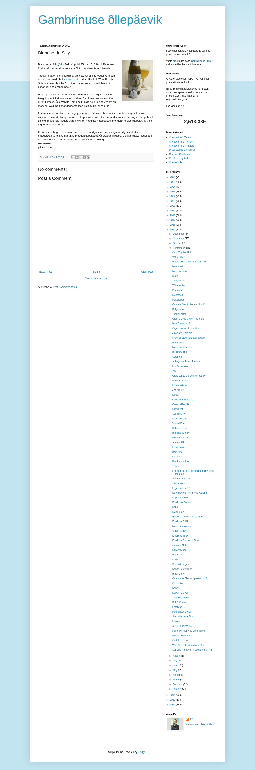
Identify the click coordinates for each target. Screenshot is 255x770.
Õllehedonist (176, 162)
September (179, 248)
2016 (173, 224)
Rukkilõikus (178, 299)
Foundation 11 (180, 554)
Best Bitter (177, 452)
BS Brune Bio (179, 352)
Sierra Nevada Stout (183, 616)
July (175, 660)
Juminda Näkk (180, 545)
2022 (173, 196)
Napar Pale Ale (180, 592)
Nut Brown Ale (180, 366)
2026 (173, 177)
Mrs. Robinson (180, 271)
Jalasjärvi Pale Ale (182, 333)
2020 (173, 205)
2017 (173, 220)
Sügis (175, 275)
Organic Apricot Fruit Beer (186, 328)
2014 (173, 695)
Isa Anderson (179, 418)
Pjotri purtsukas (180, 461)
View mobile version (96, 278)
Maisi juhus (178, 512)
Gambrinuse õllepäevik (100, 19)
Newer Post (45, 271)
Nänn (175, 588)
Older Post (147, 271)
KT (191, 719)
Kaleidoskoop (179, 428)
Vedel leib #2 (179, 257)
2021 (173, 201)
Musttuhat (177, 266)
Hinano (176, 621)
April (175, 674)
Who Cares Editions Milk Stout (188, 645)
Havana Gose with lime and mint (189, 261)
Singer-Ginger (179, 530)
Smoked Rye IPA (181, 478)
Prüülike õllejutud (178, 158)
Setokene (177, 356)
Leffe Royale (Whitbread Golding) (190, 492)
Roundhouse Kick (181, 611)
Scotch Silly (178, 413)
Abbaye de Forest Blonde (186, 361)
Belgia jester (179, 309)
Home (96, 271)
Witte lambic (178, 285)
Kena (175, 507)
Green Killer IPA (180, 404)
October (177, 243)
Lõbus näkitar (179, 385)
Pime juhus (178, 342)
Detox (175, 394)
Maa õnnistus (179, 347)
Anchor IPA (178, 442)
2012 (173, 704)
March (176, 679)
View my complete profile (199, 724)
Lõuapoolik (178, 447)
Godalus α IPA (180, 640)
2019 (173, 210)
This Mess (177, 466)
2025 (173, 182)
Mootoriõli (177, 295)
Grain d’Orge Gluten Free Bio (188, 318)
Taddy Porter (179, 314)
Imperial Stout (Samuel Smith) (188, 337)
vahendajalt (71, 79)
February (178, 684)
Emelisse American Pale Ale (187, 516)
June (176, 665)
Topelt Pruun (179, 280)
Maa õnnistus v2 (181, 323)
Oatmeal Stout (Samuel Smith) (188, 304)
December (179, 233)
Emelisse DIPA (180, 521)
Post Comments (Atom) (65, 287)
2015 (173, 229)
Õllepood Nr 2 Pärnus (181, 141)
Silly (61, 64)
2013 (173, 699)
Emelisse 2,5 (179, 607)
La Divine (177, 456)
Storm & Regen (180, 564)
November (179, 238)
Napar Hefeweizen (182, 568)
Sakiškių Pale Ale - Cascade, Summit (192, 649)
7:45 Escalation (180, 597)
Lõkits (175, 559)
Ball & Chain (179, 602)
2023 (173, 191)
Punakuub (177, 290)
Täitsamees (178, 483)
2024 (173, 186)
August (177, 655)
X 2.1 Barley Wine (182, 626)
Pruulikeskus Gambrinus (182, 149)
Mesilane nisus (180, 437)
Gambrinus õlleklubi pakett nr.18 (189, 578)
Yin (174, 371)
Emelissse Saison (181, 502)
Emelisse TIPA (180, 535)
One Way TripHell (181, 252)
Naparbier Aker (180, 497)
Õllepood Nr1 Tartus (180, 137)
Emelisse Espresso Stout (185, 540)
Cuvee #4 (177, 583)
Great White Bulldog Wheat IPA (189, 375)
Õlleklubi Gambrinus (180, 154)
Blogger (142, 752)
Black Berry (178, 573)
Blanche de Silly (180, 432)
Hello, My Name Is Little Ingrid (188, 630)
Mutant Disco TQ (181, 550)
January (177, 689)
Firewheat (177, 409)
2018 (173, 215)
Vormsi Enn (178, 423)
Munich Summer (181, 635)
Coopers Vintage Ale (183, 399)
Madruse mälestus (182, 526)
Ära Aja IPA (178, 390)
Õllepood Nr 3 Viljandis (181, 145)
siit (174, 61)
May (175, 670)
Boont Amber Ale (181, 380)
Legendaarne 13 (181, 488)
